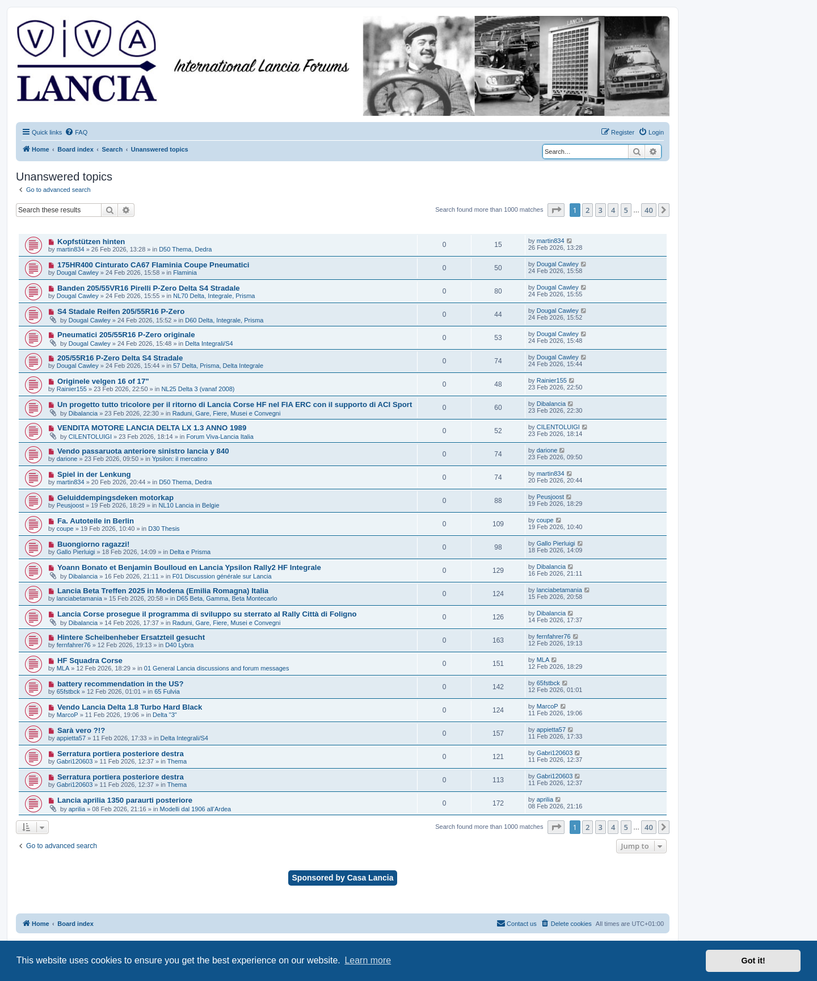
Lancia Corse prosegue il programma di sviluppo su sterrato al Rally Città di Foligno (207, 614)
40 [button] (649, 210)
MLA (63, 668)
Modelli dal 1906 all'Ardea (195, 809)
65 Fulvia (167, 691)
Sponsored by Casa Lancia (343, 877)
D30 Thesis (163, 528)
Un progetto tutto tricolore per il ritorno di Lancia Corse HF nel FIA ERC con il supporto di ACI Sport (234, 404)
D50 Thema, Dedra (185, 249)
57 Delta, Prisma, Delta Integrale (218, 365)
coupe (65, 528)
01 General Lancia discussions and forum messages (216, 668)
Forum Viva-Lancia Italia (219, 436)
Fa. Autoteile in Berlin (95, 521)
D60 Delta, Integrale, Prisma (224, 320)
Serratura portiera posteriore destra (120, 753)
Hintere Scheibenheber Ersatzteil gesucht (131, 637)
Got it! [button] (753, 960)
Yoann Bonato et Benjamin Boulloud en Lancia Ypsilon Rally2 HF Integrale (189, 567)
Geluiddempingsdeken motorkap (115, 497)
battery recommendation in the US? (120, 684)
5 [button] (626, 210)
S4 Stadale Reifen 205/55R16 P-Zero (120, 311)
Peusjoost (70, 505)
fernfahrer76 (74, 645)
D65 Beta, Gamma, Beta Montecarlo (226, 598)
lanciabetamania (79, 598)
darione (67, 458)
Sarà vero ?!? (81, 730)
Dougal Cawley (78, 272)
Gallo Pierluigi (76, 551)
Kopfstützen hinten (91, 241)
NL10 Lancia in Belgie (189, 505)
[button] (556, 210)
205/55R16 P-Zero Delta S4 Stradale (120, 358)
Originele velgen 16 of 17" (103, 381)
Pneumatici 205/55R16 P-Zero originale (126, 334)
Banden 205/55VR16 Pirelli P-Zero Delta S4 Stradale (148, 288)
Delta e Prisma (190, 551)
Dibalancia (83, 413)
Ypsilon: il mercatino (180, 458)
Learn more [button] (367, 960)
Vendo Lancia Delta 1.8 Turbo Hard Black (130, 707)
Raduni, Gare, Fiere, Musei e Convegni (226, 413)
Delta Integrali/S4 (209, 343)
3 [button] (601, 210)
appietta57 (71, 738)
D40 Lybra (179, 645)
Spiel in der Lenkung (94, 474)
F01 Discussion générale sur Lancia (222, 576)
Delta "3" (165, 714)
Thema (177, 761)
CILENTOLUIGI (90, 436)
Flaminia (185, 272)
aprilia (77, 809)
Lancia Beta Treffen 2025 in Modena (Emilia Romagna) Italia (162, 590)
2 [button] (587, 210)
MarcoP (67, 714)
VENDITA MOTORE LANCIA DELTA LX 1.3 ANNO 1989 (151, 428)
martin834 (71, 249)
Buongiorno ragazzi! (93, 544)
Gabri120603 (75, 761)
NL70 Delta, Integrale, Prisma (214, 295)
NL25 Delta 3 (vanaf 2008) (197, 388)
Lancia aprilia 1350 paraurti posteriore (124, 800)
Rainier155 (72, 388)
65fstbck (68, 691)
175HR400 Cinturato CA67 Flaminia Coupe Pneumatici (153, 265)
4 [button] (613, 210)
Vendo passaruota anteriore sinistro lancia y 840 (143, 451)
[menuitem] (76, 132)
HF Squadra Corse (90, 660)
